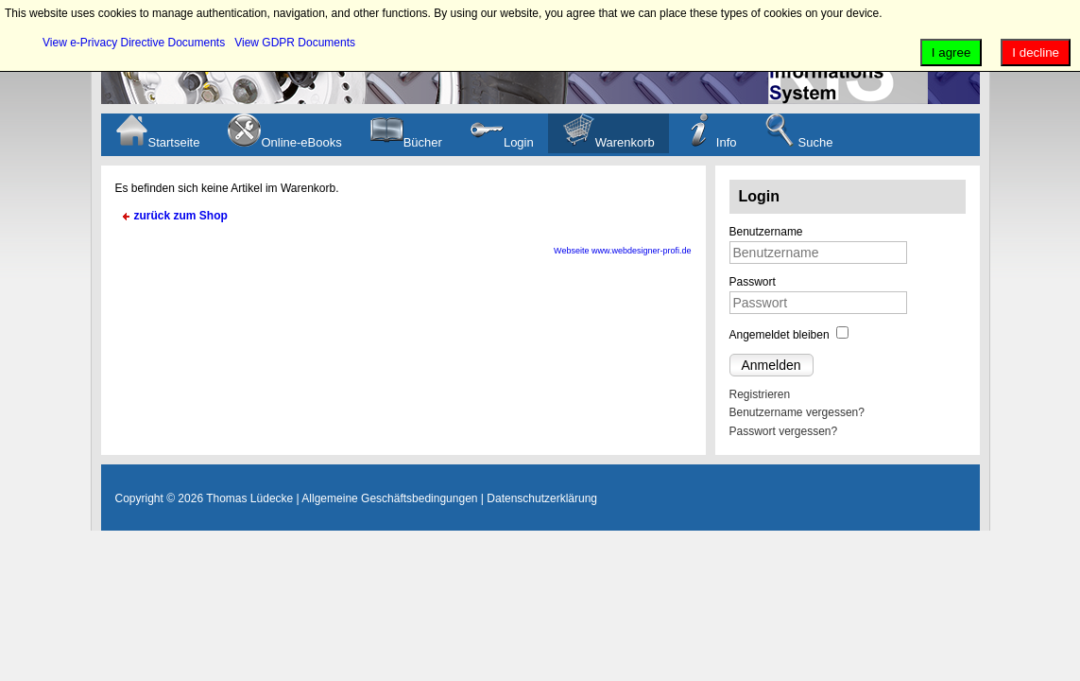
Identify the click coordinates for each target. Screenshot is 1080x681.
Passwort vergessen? (783, 431)
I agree (951, 52)
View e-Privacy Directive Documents (134, 42)
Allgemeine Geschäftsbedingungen (389, 498)
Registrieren (760, 394)
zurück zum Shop (181, 215)
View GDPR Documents (294, 42)
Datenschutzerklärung (542, 498)
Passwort (752, 281)
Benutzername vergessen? (797, 412)
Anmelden (771, 365)
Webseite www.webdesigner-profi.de (622, 250)
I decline (1035, 52)
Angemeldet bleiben (779, 334)
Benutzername (766, 231)
